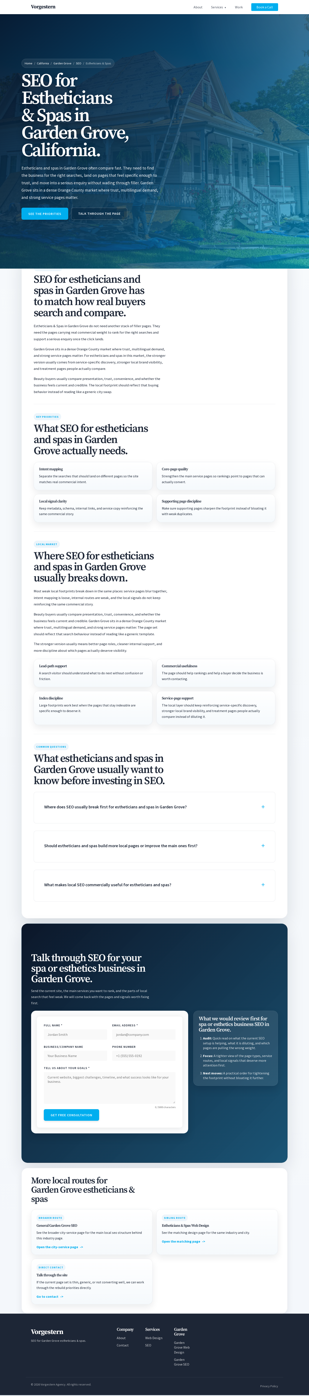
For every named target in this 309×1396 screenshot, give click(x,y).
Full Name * (53, 1026)
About (198, 7)
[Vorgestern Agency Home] (43, 7)
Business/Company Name (63, 1047)
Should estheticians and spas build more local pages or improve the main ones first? (120, 846)
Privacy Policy (269, 1387)
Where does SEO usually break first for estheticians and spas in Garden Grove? (115, 807)
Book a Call (264, 7)
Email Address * (125, 1026)
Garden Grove (62, 63)
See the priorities (45, 214)
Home (28, 63)
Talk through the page (100, 214)
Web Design (153, 1338)
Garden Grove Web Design (182, 1348)
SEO (78, 63)
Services (217, 7)
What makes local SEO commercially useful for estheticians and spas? (107, 885)
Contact (123, 1346)
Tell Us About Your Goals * (67, 1068)
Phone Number (124, 1047)
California (43, 63)
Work (239, 7)
